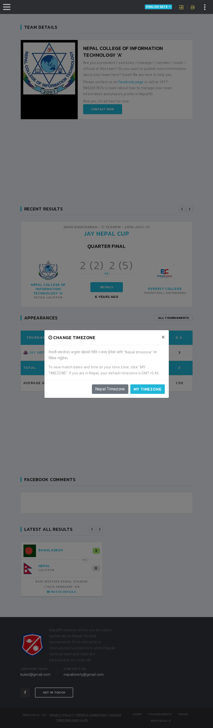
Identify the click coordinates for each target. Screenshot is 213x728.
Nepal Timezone (110, 389)
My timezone (148, 389)
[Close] (163, 337)
